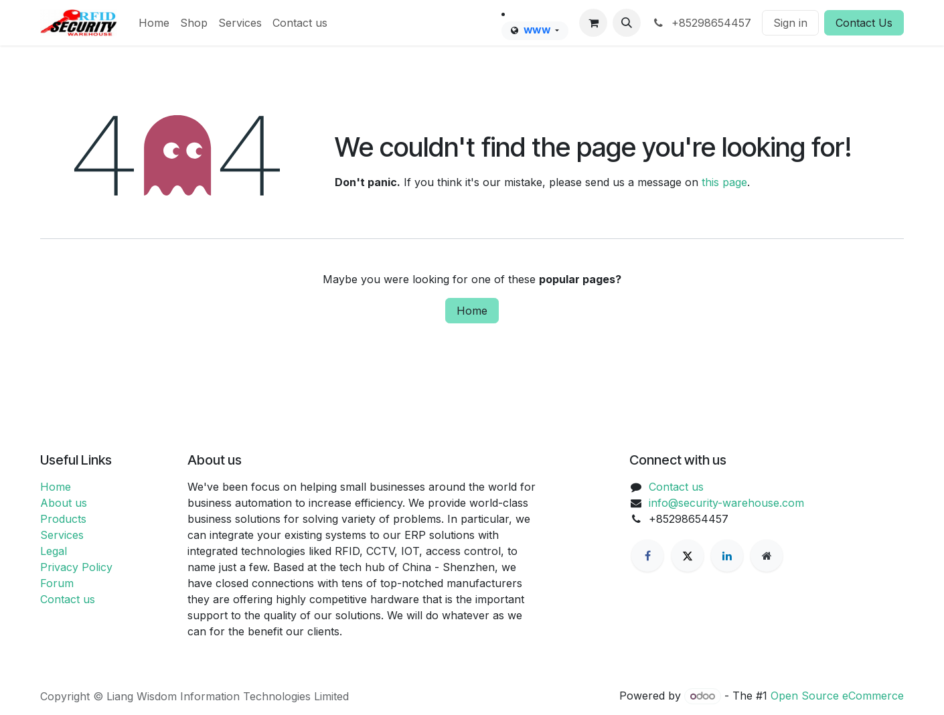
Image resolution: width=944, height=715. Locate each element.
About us (63, 502)
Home (472, 310)
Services (62, 535)
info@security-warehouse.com (726, 502)
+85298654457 (701, 22)
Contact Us (864, 22)
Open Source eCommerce (837, 695)
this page (724, 182)
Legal (53, 551)
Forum (57, 583)
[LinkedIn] (727, 556)
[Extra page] (767, 556)
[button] (627, 23)
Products (63, 519)
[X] (688, 556)
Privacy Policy (76, 567)
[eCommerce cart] (593, 23)
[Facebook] (647, 556)
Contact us (67, 599)
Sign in (790, 22)
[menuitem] (154, 22)
